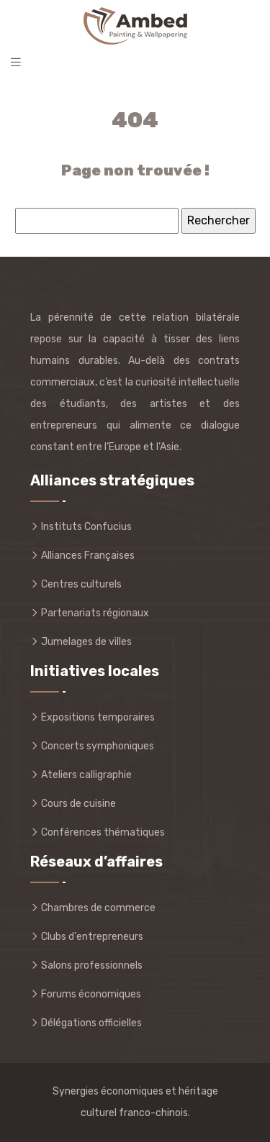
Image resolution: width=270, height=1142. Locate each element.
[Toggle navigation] (16, 62)
